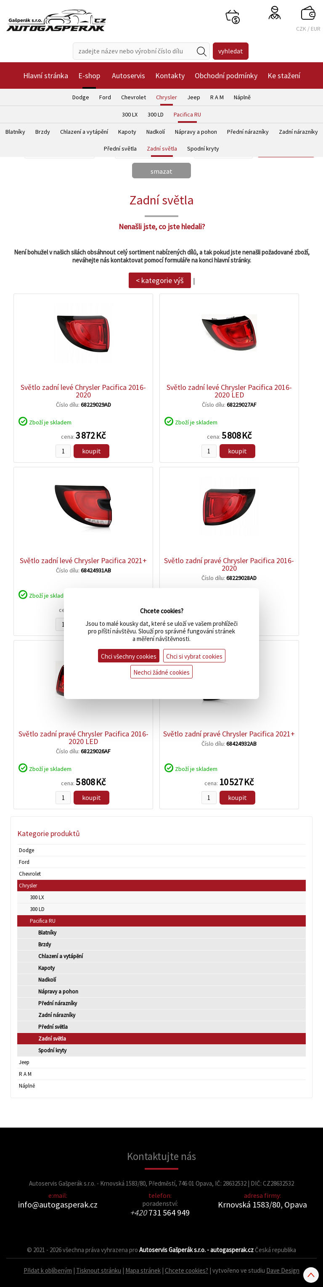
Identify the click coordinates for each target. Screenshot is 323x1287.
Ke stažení (283, 75)
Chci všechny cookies (128, 656)
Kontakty (170, 75)
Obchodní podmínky (226, 75)
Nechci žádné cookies (161, 672)
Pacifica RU (187, 114)
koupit (91, 451)
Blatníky (15, 131)
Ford (105, 97)
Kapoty (127, 131)
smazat (161, 171)
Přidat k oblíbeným (48, 1270)
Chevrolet (133, 97)
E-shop (89, 75)
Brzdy (42, 131)
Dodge (80, 97)
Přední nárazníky (248, 131)
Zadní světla (162, 148)
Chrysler (166, 97)
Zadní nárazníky (298, 131)
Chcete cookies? (186, 1270)
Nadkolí (155, 131)
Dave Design (282, 1270)
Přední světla (120, 148)
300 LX (130, 114)
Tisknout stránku (98, 1270)
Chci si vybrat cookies (194, 656)
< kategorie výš (160, 280)
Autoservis (128, 75)
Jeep (193, 97)
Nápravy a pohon (196, 131)
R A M (217, 97)
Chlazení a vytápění (84, 131)
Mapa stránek (143, 1270)
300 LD (156, 114)
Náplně (242, 97)
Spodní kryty (203, 148)
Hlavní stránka (45, 75)
